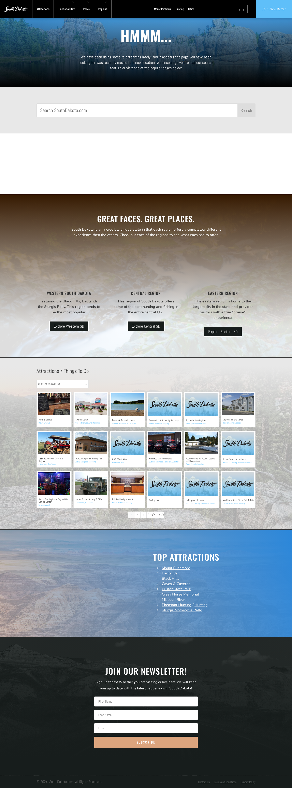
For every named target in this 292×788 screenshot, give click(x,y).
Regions (102, 9)
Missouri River (173, 599)
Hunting (180, 9)
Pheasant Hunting (176, 604)
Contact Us (204, 782)
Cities (191, 9)
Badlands (170, 573)
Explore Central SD (146, 326)
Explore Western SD (69, 326)
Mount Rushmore (162, 9)
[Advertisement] (146, 163)
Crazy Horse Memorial (180, 594)
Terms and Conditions (225, 782)
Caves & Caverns (176, 583)
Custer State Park (176, 589)
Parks (86, 9)
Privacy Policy (248, 782)
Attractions (42, 9)
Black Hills (170, 578)
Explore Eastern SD (223, 331)
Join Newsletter (274, 9)
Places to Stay (66, 9)
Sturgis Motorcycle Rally (182, 610)
